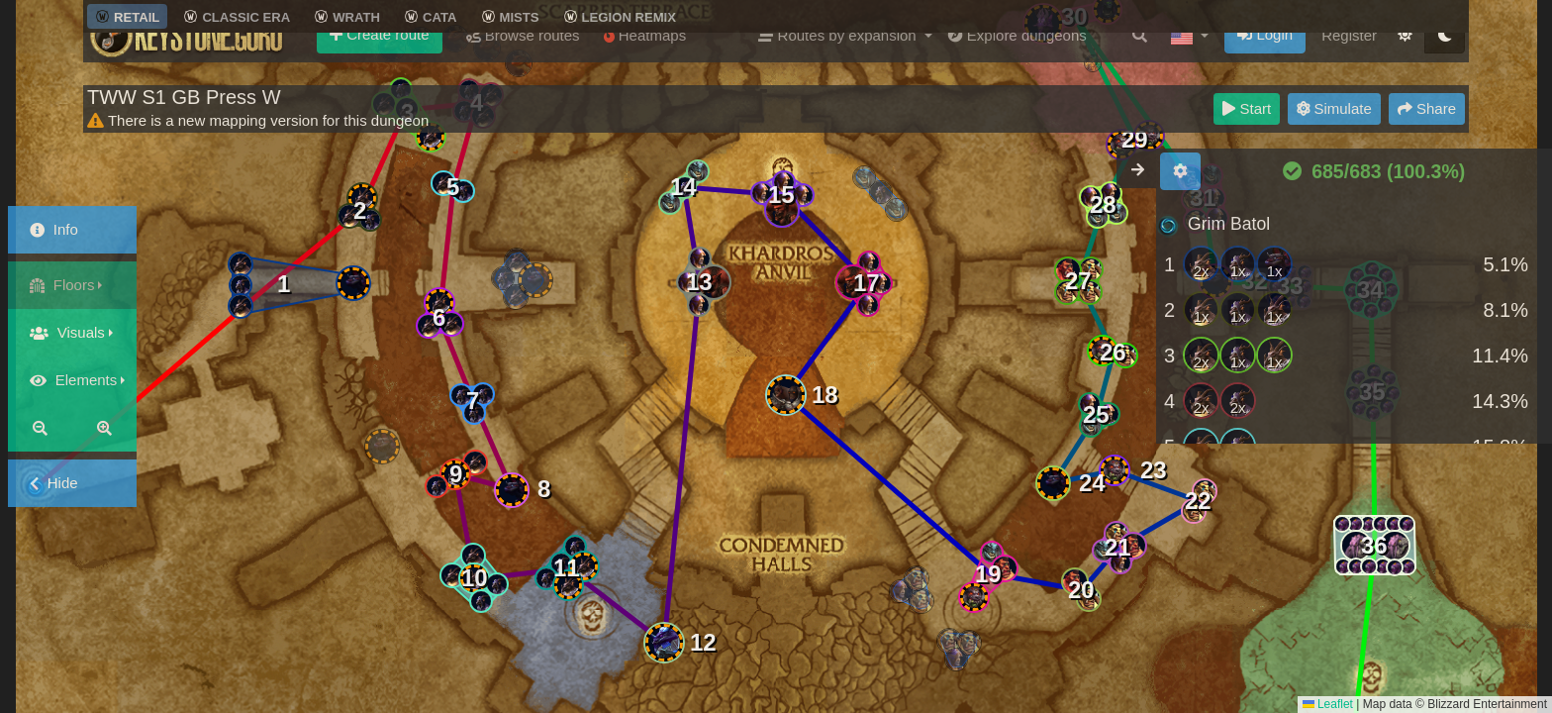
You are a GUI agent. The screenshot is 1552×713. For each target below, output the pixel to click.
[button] (1189, 59)
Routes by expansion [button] (839, 59)
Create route (380, 58)
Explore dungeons (1017, 59)
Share (1427, 108)
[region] (1354, 323)
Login (1265, 58)
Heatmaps (645, 59)
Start (1246, 108)
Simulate (1334, 108)
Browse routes (523, 59)
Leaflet (1328, 704)
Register (1349, 59)
